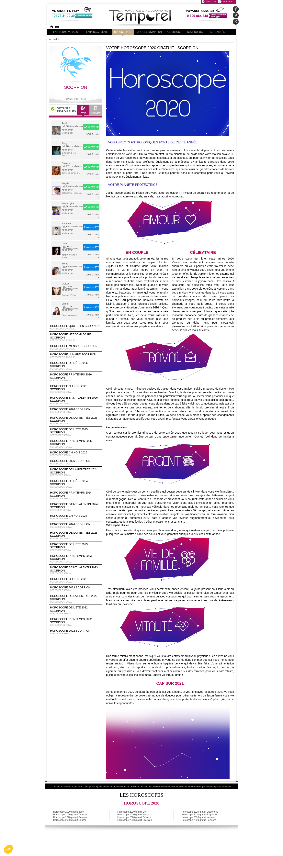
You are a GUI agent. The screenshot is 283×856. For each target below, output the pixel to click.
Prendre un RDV (91, 227)
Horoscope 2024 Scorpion (75, 525)
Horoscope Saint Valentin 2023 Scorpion (75, 570)
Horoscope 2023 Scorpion (75, 589)
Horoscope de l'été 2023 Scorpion (75, 547)
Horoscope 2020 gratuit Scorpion (134, 820)
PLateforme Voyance (66, 32)
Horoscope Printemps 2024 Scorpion (75, 495)
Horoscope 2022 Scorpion (75, 632)
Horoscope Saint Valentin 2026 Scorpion (75, 400)
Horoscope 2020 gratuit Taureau (70, 814)
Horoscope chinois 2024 (75, 517)
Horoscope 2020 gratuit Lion (132, 811)
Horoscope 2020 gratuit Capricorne (200, 811)
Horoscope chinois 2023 (75, 580)
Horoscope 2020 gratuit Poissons (199, 820)
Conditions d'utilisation (62, 786)
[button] (8, 849)
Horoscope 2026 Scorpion (75, 411)
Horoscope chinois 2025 (75, 454)
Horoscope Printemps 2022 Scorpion (75, 622)
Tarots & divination (149, 32)
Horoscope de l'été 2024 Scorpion (75, 483)
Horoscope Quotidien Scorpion (75, 327)
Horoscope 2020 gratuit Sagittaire (199, 814)
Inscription (226, 1)
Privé (83, 111)
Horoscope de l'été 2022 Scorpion (75, 610)
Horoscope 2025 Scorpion (75, 462)
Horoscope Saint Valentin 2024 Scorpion (75, 507)
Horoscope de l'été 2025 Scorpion (75, 432)
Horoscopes (122, 32)
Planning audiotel (97, 32)
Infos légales (96, 786)
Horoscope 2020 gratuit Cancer (69, 820)
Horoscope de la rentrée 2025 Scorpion (75, 420)
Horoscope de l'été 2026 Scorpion (75, 365)
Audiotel (95, 111)
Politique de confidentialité (116, 786)
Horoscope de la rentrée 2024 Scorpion (75, 472)
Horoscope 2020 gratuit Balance (134, 817)
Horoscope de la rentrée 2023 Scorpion (75, 535)
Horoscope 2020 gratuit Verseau (198, 817)
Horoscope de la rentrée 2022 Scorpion (75, 598)
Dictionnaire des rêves (191, 786)
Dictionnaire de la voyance (165, 786)
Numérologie (196, 32)
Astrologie (174, 32)
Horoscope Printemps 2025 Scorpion (75, 443)
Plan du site (209, 786)
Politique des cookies (141, 786)
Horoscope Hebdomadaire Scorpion (75, 337)
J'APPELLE (93, 127)
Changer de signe (76, 99)
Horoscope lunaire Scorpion (75, 356)
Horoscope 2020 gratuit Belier (69, 811)
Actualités (217, 32)
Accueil (53, 39)
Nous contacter (224, 786)
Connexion (210, 1)
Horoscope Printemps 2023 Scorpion (75, 558)
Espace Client (82, 786)
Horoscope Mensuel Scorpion (75, 347)
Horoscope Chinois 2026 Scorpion (75, 389)
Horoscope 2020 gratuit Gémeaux (71, 817)
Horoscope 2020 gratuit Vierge (133, 814)
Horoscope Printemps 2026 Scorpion (75, 377)
